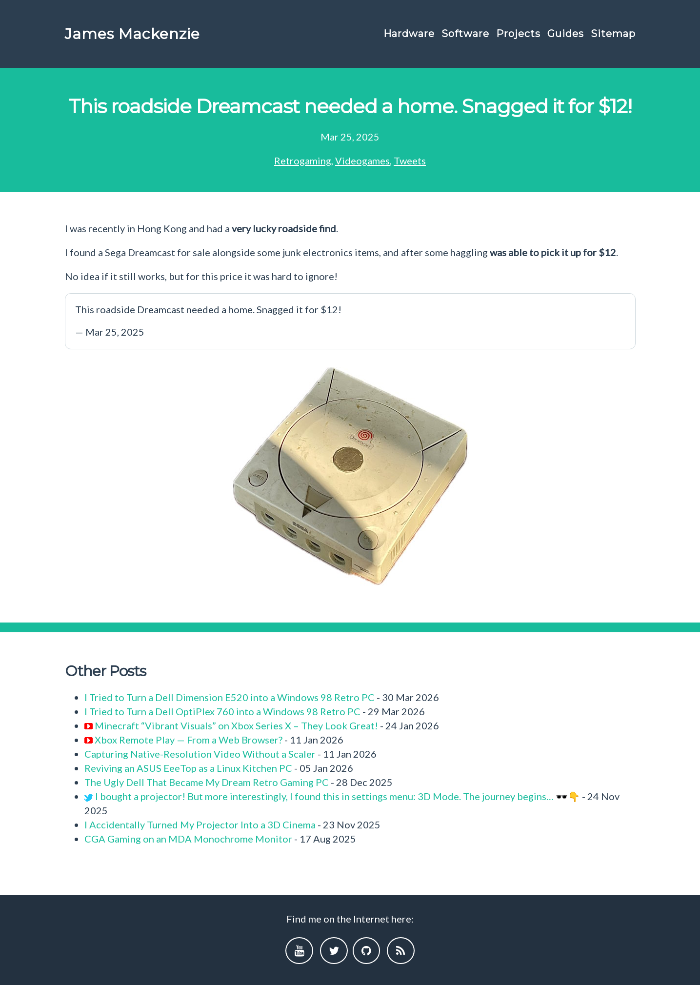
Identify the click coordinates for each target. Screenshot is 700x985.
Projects (518, 34)
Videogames (362, 160)
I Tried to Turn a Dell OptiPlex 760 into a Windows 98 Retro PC (222, 711)
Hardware (409, 34)
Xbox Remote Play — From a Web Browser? (188, 739)
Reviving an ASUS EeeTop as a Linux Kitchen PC (188, 768)
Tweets (410, 160)
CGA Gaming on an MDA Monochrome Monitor (188, 838)
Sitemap (613, 34)
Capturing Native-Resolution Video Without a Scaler (200, 754)
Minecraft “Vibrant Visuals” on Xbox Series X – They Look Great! (236, 725)
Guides (565, 34)
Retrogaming (302, 160)
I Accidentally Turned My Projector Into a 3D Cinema (200, 824)
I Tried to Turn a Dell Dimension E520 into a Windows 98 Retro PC (229, 697)
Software (465, 34)
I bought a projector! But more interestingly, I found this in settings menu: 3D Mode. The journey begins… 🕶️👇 (337, 796)
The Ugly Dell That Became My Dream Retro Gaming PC (206, 782)
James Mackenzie (132, 34)
